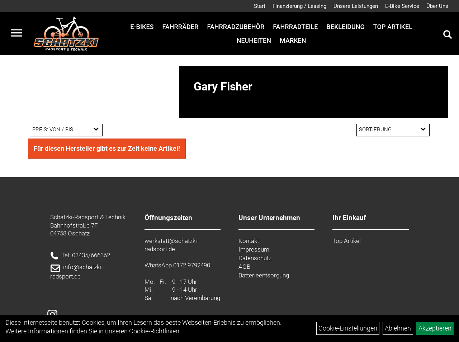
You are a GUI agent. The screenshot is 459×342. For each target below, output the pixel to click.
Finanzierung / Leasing (299, 6)
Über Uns (437, 6)
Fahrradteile (295, 27)
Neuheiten (254, 40)
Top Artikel (392, 27)
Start (259, 6)
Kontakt (248, 240)
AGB (244, 266)
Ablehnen (398, 328)
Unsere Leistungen (355, 6)
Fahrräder (180, 27)
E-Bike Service (402, 6)
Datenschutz (254, 258)
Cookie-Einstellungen (347, 328)
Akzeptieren (434, 328)
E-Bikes (141, 27)
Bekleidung (345, 27)
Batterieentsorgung (263, 275)
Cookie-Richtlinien (154, 331)
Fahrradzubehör (235, 27)
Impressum (253, 249)
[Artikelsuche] (447, 36)
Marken (293, 40)
